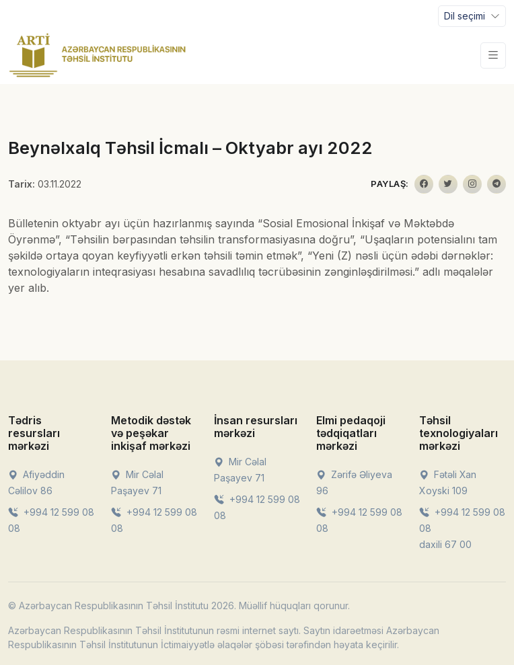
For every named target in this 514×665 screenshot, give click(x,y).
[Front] (97, 55)
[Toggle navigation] (472, 16)
